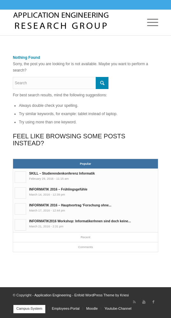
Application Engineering (52, 295)
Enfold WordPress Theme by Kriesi (101, 295)
